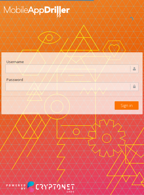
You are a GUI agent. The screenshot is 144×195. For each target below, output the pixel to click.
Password (15, 79)
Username (15, 61)
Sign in (127, 105)
